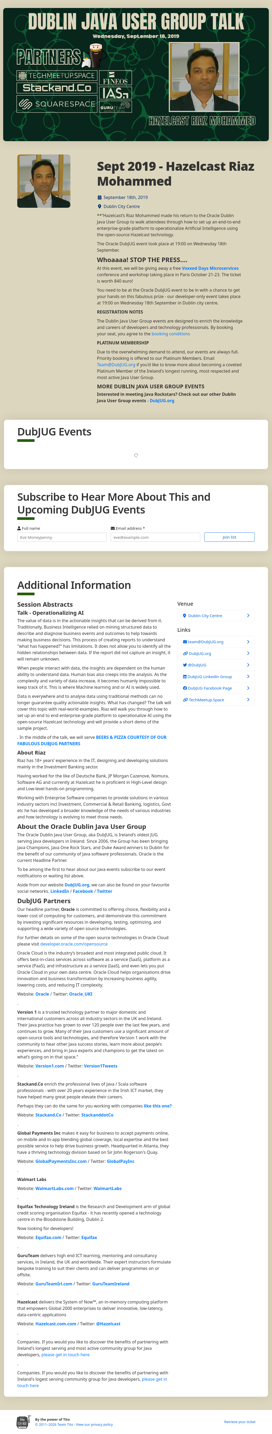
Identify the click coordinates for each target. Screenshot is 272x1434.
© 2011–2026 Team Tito (54, 1424)
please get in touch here (65, 1355)
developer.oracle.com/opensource (74, 944)
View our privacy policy (94, 1424)
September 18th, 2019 (126, 197)
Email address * (155, 533)
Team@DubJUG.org (116, 365)
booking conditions (171, 334)
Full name (62, 533)
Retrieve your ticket (240, 1421)
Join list (229, 537)
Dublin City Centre (122, 206)
